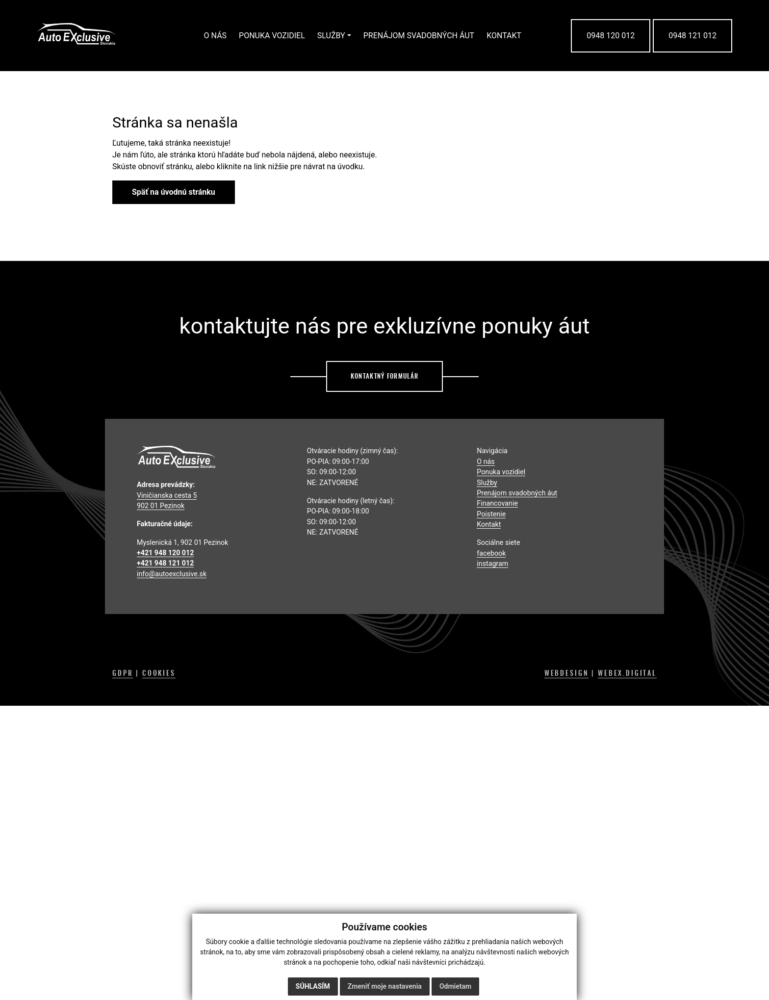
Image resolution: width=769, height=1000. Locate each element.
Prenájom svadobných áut (517, 493)
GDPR (122, 673)
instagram (492, 563)
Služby (487, 483)
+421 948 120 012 (165, 553)
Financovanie (497, 503)
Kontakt (489, 524)
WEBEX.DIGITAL (627, 673)
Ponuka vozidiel (501, 472)
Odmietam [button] (455, 986)
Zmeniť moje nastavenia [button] (385, 986)
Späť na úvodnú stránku (173, 192)
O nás (485, 461)
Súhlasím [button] (313, 986)
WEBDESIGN (566, 673)
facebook (491, 553)
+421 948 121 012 (165, 563)
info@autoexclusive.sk (171, 574)
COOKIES (159, 673)
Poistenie (491, 514)
